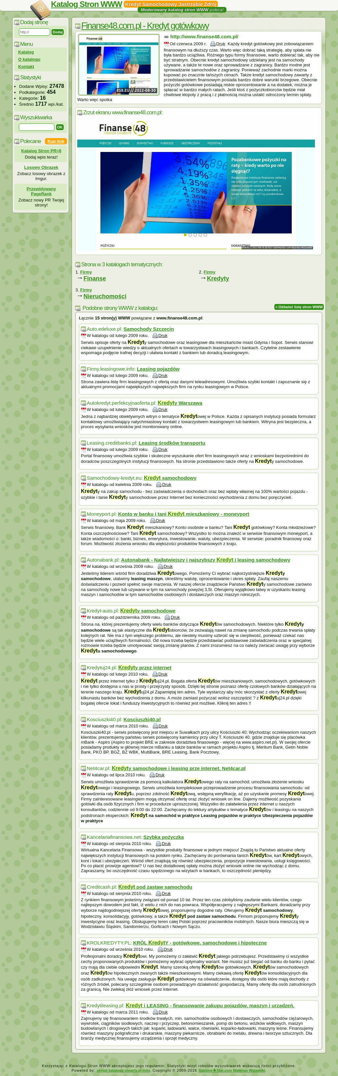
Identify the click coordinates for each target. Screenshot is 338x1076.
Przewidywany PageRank (41, 191)
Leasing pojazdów (158, 369)
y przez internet (144, 667)
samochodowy (170, 478)
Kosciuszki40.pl (142, 719)
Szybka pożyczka (163, 837)
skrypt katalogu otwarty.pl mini (123, 1070)
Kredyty (218, 278)
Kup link (56, 141)
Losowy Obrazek (41, 167)
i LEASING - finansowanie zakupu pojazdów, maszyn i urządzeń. (210, 1005)
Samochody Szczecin (148, 329)
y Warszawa (180, 403)
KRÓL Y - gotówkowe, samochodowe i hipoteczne (200, 943)
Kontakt (26, 66)
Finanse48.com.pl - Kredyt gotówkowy (145, 26)
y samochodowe (147, 610)
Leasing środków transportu (172, 443)
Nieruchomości (105, 296)
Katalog (26, 52)
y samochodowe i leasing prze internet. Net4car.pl (179, 768)
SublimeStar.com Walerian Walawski (231, 1070)
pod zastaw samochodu (155, 887)
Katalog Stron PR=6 (41, 150)
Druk (220, 43)
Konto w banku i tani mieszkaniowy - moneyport (183, 514)
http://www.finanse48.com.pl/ (204, 36)
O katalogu (29, 59)
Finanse (95, 278)
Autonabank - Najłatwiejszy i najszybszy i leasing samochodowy (205, 560)
